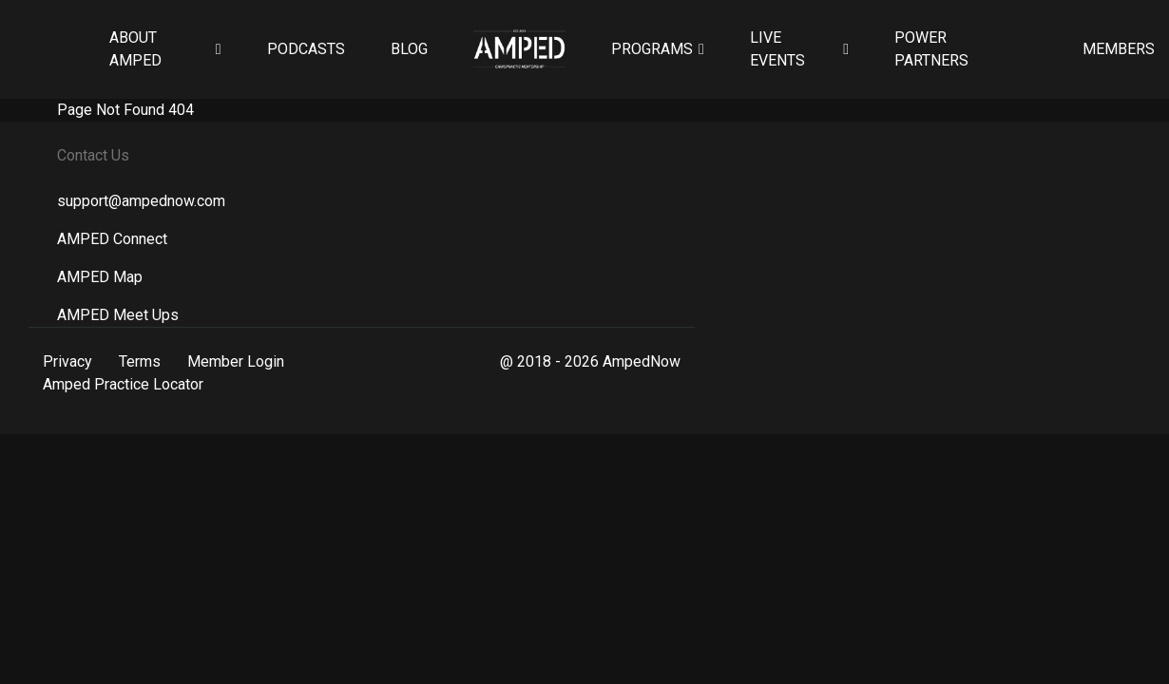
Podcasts (306, 49)
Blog (409, 49)
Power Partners (931, 48)
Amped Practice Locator (123, 384)
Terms (140, 361)
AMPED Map (100, 277)
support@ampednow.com (141, 201)
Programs (652, 49)
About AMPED (135, 48)
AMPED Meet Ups (118, 315)
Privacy (67, 361)
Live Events (777, 48)
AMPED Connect (112, 239)
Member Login (235, 361)
